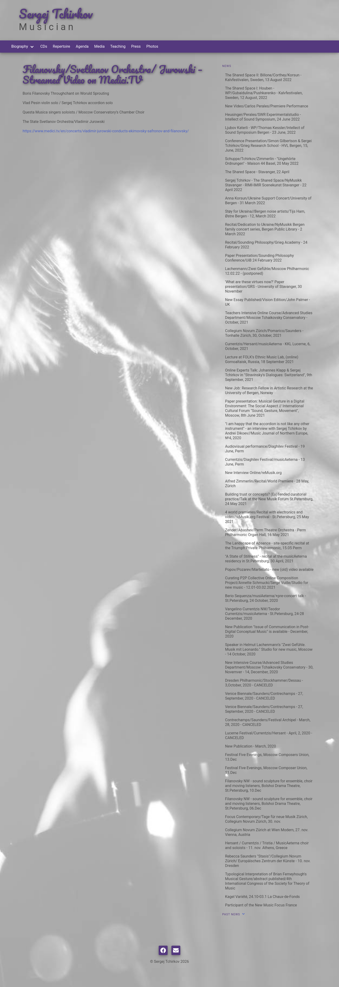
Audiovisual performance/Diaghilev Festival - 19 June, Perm (265, 448)
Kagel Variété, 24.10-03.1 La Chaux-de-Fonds (262, 896)
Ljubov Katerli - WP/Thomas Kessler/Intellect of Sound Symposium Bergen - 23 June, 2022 (264, 130)
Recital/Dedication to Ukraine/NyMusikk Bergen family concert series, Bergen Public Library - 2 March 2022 (265, 229)
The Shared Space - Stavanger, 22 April (257, 172)
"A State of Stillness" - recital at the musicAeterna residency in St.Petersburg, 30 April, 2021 (266, 558)
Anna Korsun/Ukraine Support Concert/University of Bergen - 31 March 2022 (268, 200)
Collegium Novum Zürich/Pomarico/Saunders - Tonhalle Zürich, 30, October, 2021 (264, 333)
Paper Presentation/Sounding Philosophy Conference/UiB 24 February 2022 (259, 257)
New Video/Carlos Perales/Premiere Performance (266, 106)
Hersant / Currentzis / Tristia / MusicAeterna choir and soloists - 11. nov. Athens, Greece (267, 845)
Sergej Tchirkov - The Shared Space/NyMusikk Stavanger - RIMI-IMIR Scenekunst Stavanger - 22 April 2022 (266, 185)
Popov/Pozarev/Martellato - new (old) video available (269, 569)
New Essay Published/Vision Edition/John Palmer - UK (267, 302)
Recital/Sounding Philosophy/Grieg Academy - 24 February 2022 (266, 244)
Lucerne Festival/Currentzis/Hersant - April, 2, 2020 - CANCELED (268, 735)
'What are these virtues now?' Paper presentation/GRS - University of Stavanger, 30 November (263, 287)
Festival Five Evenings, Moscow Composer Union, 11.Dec (266, 770)
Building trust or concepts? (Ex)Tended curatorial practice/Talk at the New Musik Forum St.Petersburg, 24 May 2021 (269, 499)
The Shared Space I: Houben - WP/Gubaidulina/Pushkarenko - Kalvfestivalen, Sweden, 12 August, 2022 (264, 93)
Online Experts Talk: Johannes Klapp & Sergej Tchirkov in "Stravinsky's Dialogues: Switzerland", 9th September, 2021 (268, 375)
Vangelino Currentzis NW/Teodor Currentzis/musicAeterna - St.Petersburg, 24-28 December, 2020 (264, 614)
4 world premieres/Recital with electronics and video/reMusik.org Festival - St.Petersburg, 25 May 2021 (267, 517)
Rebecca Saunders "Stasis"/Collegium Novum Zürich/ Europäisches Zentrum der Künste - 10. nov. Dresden (268, 861)
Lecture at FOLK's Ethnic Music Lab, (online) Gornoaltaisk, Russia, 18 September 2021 (261, 359)
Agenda (82, 46)
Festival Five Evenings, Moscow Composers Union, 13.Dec (267, 757)
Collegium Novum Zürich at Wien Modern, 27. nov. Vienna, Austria (266, 832)
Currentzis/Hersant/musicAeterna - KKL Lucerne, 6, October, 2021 (267, 346)
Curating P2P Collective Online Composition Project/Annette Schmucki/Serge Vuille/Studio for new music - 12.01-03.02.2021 (266, 583)
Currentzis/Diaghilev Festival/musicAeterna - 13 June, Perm (265, 461)
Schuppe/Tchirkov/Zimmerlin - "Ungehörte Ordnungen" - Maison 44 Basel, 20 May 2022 (262, 161)
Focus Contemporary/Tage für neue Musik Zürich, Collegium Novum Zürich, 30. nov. (266, 819)
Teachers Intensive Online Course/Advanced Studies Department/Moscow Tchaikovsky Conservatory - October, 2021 (268, 318)
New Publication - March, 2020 (250, 746)
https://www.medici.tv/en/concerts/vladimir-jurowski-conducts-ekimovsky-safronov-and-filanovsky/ (106, 131)
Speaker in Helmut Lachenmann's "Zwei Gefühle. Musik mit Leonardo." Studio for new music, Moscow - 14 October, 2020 (269, 649)
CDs (43, 46)
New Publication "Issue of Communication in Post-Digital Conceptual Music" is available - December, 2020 (267, 631)
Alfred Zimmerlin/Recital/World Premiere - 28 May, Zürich (267, 483)
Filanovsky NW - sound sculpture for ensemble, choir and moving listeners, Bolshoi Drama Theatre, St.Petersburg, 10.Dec (268, 786)
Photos (152, 46)
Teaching (117, 46)
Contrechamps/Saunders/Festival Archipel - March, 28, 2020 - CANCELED (267, 722)
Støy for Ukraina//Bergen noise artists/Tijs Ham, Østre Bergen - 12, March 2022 (265, 213)
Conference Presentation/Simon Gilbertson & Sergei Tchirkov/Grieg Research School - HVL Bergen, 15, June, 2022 (268, 146)
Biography (19, 46)
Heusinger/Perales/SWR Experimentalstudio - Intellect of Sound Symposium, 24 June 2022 (263, 116)
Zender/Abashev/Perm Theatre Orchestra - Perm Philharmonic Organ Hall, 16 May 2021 (265, 532)
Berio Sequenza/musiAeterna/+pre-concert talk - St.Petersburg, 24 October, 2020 (265, 598)
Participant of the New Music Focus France (261, 905)
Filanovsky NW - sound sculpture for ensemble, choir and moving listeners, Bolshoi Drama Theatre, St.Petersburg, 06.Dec (268, 804)
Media (99, 46)
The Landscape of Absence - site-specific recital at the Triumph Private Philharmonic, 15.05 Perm (267, 545)
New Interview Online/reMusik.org (253, 472)
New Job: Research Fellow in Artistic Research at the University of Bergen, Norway (269, 390)
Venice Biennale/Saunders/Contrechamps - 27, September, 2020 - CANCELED (264, 696)
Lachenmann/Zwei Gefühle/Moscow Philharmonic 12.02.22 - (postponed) (267, 271)
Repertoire (61, 46)
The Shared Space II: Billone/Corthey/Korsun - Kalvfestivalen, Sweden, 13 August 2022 (263, 77)
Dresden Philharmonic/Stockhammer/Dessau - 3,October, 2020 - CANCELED (264, 682)
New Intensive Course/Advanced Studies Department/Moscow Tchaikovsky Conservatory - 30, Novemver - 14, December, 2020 (269, 667)
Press (136, 46)
